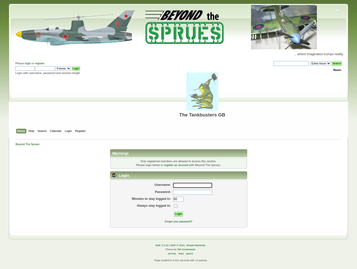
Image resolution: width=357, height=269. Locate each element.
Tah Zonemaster (186, 249)
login (28, 63)
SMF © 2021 (177, 245)
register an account (176, 165)
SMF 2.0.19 (161, 245)
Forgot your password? (178, 221)
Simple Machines (196, 245)
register (39, 63)
